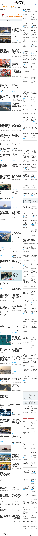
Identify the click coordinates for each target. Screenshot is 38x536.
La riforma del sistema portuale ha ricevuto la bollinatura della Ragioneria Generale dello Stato (5, 157)
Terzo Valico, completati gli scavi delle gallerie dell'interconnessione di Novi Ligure (16, 157)
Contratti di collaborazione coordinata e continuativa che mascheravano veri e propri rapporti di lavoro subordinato (34, 322)
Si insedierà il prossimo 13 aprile (15, 510)
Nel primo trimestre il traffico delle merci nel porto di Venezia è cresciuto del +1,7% (5, 126)
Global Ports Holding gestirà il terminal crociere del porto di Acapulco (34, 291)
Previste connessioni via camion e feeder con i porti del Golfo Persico (34, 20)
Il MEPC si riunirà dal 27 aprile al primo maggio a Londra (6, 248)
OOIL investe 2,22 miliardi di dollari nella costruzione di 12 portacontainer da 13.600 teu (17, 88)
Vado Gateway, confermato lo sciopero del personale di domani (17, 485)
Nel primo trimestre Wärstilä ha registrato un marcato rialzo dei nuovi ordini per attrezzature (16, 146)
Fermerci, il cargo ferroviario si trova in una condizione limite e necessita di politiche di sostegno (5, 88)
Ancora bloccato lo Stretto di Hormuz (4, 268)
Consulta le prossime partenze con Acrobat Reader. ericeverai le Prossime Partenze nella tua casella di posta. (13, 14)
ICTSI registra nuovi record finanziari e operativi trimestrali (26, 15)
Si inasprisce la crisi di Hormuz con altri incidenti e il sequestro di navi (16, 186)
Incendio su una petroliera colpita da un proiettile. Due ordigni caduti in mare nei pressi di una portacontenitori (5, 520)
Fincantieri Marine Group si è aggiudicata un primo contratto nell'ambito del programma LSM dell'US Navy (34, 248)
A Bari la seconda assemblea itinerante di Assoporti (34, 101)
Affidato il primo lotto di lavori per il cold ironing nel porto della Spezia (26, 24)
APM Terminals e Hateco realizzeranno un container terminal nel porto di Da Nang (26, 110)
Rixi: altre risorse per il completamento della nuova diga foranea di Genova (26, 67)
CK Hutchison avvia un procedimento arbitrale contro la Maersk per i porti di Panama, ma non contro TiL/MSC (16, 421)
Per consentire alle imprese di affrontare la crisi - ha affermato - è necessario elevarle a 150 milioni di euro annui (5, 219)
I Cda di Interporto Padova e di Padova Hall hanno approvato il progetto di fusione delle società (34, 264)
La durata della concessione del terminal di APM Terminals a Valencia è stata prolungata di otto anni (26, 135)
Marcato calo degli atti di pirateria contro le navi (16, 411)
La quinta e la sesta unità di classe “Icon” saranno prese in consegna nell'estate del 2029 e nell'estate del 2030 (16, 110)
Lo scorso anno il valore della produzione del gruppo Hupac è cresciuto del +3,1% (5, 97)
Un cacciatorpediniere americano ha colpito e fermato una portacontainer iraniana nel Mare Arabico (5, 263)
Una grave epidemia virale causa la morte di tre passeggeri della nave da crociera (17, 30)
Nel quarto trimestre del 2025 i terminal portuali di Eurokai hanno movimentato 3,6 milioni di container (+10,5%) (10, 79)
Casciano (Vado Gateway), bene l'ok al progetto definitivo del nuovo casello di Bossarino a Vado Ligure (26, 337)
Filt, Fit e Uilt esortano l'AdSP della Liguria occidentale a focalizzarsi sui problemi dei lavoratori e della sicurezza (26, 61)
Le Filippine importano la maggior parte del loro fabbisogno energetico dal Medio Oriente (5, 480)
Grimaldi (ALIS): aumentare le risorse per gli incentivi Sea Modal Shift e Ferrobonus (4, 213)
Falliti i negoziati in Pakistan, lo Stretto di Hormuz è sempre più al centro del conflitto (5, 377)
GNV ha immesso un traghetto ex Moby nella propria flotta (34, 206)
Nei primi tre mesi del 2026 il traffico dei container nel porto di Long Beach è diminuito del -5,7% (34, 222)
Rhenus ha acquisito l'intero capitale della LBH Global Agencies (34, 93)
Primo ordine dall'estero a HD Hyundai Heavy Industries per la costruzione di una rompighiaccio (4, 167)
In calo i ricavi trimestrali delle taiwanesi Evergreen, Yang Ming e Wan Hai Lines (34, 119)
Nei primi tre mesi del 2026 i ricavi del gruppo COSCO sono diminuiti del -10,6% (16, 72)
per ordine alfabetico (34, 201)
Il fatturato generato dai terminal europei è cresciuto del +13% (34, 188)
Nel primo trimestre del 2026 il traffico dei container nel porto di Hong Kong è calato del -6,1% (34, 256)
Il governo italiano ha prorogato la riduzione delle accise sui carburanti (30, 355)
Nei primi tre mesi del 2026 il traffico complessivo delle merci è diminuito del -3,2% (16, 180)
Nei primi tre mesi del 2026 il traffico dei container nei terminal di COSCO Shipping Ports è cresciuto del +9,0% (26, 222)
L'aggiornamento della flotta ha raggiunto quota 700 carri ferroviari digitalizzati (26, 251)
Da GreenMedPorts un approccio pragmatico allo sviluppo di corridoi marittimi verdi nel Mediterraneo (34, 128)
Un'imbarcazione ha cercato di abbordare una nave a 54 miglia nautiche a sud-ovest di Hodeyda (16, 373)
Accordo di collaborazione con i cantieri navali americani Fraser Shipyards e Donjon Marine (17, 460)
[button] (37, 4)
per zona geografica (34, 202)
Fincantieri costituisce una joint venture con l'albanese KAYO (16, 96)
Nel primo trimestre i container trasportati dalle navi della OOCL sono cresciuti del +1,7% (34, 300)
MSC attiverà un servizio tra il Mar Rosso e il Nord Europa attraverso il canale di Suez (34, 16)
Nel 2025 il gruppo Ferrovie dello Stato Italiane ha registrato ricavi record (16, 465)
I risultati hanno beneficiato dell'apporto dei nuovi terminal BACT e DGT (26, 18)
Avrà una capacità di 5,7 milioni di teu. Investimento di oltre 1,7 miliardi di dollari (26, 114)
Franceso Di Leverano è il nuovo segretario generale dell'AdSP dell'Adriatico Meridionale (26, 310)
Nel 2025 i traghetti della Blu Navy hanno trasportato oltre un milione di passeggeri (34, 151)
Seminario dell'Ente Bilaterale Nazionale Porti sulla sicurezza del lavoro (16, 126)
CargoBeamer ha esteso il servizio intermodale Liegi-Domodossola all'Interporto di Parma (34, 166)
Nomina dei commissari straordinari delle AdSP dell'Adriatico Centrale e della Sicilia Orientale (34, 32)
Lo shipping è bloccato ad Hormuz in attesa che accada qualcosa (17, 386)
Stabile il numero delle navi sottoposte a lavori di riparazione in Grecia (34, 346)
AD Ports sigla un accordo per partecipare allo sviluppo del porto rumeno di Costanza (16, 329)
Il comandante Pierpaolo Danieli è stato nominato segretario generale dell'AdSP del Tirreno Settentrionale (5, 146)
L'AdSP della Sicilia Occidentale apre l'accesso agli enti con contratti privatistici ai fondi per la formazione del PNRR (26, 95)
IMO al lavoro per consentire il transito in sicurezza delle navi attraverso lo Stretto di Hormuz (5, 420)
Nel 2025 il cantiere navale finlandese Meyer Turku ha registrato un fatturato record (34, 282)
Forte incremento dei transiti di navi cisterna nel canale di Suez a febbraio (16, 447)
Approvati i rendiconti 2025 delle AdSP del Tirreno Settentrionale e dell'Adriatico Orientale (34, 42)
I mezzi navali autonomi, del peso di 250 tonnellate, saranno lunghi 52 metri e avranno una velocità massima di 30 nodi (34, 179)
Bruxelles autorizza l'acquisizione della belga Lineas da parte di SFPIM (34, 231)
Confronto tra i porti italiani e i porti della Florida (26, 263)
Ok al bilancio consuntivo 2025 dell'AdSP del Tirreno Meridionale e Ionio (34, 59)
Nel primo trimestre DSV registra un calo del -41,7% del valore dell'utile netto (34, 51)
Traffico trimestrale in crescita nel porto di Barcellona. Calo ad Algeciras (16, 213)
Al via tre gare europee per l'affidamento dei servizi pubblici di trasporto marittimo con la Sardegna (17, 496)
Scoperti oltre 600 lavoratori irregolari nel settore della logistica (34, 318)
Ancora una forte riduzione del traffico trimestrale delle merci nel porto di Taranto (26, 256)
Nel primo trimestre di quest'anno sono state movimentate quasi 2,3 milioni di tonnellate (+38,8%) (25, 54)
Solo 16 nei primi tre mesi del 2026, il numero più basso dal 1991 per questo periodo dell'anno (16, 415)
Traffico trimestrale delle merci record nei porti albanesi (26, 51)
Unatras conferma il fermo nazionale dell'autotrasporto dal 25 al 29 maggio (5, 252)
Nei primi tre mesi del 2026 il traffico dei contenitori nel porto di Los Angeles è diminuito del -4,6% (26, 273)
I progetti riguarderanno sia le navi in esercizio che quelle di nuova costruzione (26, 332)
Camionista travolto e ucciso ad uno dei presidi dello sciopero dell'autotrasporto (26, 184)
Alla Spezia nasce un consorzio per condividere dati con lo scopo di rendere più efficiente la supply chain (26, 300)
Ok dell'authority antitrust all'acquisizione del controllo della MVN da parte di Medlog (26, 175)
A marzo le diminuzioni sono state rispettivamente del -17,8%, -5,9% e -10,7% (34, 123)
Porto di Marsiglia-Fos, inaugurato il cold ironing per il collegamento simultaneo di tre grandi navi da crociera (26, 292)
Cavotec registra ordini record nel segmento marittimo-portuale (34, 110)
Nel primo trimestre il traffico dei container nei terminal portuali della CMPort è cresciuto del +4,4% (26, 166)
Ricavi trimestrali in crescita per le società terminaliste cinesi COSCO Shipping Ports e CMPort (34, 68)
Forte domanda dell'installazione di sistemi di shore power (34, 114)
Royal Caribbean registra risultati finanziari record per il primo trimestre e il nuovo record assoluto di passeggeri (5, 52)
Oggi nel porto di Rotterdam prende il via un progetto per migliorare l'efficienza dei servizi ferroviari (5, 496)
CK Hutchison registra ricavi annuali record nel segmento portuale (34, 184)
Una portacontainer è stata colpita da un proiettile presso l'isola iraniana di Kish (5, 438)
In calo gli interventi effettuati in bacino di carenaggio (33, 350)
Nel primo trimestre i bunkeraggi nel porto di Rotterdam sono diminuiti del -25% (34, 214)
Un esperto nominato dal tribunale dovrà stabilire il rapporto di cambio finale (34, 269)
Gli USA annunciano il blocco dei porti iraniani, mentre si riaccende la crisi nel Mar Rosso (17, 368)
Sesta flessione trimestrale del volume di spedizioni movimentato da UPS (5, 136)
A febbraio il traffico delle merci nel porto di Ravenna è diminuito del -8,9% (26, 318)
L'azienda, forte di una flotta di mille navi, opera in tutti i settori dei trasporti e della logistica (5, 363)
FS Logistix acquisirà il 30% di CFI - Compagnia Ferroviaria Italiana (17, 194)
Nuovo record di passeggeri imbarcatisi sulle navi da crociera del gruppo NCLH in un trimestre (10, 23)
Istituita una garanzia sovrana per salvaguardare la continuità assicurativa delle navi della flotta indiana (17, 263)
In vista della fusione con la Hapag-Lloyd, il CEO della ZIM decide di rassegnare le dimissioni (17, 306)
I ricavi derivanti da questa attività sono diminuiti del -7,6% (34, 304)
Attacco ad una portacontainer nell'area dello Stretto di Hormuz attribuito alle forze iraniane (17, 204)
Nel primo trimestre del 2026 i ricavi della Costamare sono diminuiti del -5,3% (29, 8)
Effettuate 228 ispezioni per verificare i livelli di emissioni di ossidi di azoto (26, 106)
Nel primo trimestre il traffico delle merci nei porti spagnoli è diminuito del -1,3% (34, 134)
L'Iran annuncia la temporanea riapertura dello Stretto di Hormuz (16, 275)
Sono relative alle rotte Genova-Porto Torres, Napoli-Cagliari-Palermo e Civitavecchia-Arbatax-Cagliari (16, 502)
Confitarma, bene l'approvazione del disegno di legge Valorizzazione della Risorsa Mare (26, 42)
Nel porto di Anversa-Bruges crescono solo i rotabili (16, 176)
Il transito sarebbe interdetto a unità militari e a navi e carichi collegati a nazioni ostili (17, 280)
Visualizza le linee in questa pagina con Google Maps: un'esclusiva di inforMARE (15, 16)
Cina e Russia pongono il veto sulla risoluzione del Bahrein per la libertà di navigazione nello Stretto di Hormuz (16, 430)
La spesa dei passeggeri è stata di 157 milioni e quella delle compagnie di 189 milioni (16, 521)
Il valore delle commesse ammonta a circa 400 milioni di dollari (30, 243)
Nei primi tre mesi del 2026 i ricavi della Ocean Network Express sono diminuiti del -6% (17, 51)
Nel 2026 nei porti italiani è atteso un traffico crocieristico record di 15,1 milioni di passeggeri (26, 282)
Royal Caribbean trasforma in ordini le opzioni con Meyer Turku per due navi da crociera (16, 105)
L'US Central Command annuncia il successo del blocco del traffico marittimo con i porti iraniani (5, 329)
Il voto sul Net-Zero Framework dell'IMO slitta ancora (16, 37)
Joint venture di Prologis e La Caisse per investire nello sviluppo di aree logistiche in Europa (4, 395)
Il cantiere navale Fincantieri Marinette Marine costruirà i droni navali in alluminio (34, 175)
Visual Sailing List (27, 200)
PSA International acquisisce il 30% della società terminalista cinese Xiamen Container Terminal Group (16, 63)
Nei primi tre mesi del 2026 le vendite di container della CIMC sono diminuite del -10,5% (34, 78)
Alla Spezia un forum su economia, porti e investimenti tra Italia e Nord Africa (34, 336)
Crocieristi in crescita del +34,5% (4, 407)
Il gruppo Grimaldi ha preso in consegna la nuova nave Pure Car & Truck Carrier (34, 193)
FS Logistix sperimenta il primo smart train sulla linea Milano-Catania (26, 247)
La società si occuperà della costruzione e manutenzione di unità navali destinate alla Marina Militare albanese (17, 100)
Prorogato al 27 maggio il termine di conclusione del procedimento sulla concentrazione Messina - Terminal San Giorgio (26, 179)
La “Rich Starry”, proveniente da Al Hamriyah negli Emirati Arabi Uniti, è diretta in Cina (5, 353)
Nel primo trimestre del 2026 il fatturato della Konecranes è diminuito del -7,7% (34, 24)
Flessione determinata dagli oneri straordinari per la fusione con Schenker (34, 55)
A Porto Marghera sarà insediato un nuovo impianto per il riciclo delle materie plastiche (16, 253)
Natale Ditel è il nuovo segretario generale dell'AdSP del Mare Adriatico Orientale (16, 506)
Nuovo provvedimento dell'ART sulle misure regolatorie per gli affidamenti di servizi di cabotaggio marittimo (26, 32)
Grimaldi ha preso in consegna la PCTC (26, 151)
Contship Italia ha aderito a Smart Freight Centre (33, 157)
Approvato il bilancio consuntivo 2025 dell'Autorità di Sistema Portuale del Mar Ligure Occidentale (16, 137)
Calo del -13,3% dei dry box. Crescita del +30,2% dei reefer (34, 82)
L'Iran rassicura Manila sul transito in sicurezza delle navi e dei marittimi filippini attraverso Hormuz (5, 474)
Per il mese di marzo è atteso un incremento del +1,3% (26, 322)
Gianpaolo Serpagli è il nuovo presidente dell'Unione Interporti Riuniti (26, 127)
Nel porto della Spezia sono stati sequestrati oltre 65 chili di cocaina (26, 214)
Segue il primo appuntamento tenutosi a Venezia (34, 105)
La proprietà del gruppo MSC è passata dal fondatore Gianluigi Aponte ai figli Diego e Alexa (5, 358)
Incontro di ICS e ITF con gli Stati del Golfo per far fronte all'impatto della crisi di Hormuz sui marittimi (5, 507)
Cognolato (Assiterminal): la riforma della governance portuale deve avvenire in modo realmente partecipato (17, 286)
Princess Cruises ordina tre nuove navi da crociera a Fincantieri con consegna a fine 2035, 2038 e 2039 (5, 306)
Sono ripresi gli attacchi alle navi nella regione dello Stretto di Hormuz (5, 516)
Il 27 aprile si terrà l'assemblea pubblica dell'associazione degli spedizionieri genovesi (26, 193)
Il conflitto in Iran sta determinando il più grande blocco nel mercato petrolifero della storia (17, 338)
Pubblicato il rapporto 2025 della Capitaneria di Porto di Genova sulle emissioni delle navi (26, 102)
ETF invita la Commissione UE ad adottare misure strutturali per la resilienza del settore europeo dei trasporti (16, 439)
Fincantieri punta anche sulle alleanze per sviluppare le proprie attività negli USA (16, 456)
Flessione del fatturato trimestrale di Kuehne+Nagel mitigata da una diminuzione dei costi (16, 166)
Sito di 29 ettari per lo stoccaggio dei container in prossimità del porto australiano (4, 491)
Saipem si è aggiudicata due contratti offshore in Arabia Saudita (29, 240)
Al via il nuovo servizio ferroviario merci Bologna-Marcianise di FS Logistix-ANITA (26, 119)
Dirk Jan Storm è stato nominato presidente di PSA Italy (25, 77)
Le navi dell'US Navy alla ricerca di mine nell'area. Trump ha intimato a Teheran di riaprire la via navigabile (5, 382)
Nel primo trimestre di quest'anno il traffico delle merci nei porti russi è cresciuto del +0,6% (17, 359)
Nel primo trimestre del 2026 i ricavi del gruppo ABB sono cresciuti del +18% (26, 157)
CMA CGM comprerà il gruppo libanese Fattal (34, 272)
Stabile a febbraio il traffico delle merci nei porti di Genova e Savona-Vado (10, 405)
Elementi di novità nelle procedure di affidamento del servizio (26, 38)
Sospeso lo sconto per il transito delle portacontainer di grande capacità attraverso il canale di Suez (34, 310)
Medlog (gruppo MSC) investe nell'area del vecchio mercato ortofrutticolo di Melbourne (5, 486)
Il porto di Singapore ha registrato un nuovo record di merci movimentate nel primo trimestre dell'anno (17, 350)
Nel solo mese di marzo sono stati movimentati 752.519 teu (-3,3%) (26, 277)
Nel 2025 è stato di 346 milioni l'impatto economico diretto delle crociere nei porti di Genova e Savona (17, 516)
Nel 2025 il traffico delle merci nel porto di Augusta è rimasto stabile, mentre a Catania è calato (5, 295)
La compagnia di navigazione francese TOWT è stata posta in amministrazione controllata (34, 328)
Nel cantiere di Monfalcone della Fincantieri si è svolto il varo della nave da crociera (16, 296)
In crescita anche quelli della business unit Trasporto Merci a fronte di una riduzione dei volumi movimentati (17, 469)
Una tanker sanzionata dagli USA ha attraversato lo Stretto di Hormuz (5, 349)
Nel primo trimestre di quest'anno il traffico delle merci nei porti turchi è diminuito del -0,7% (17, 378)
